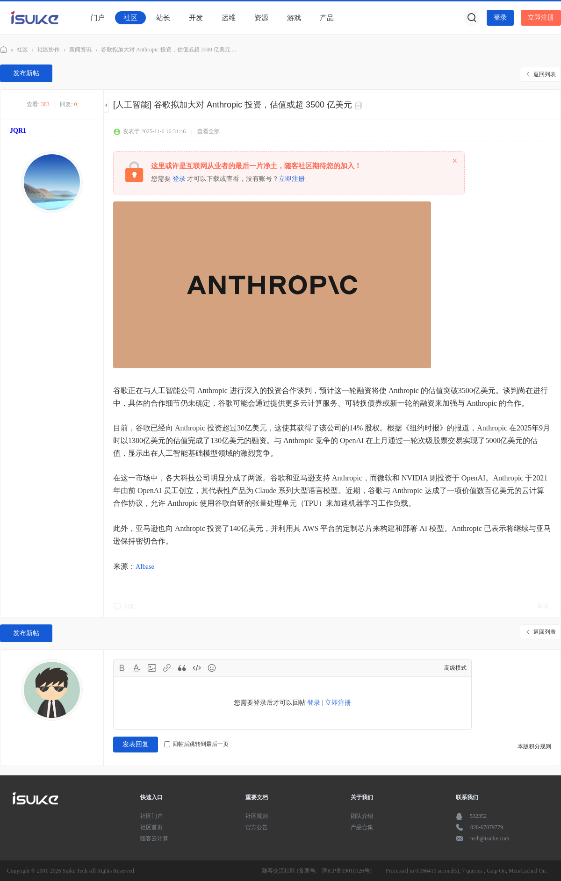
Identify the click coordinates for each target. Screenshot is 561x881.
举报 (542, 606)
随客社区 (3, 48)
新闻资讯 (80, 49)
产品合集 (362, 827)
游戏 (294, 17)
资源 (261, 17)
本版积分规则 (534, 746)
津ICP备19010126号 (346, 870)
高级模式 (455, 668)
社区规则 (256, 816)
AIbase (145, 566)
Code (196, 667)
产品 (327, 17)
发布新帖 (26, 73)
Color (137, 667)
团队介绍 (362, 816)
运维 (229, 17)
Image (152, 667)
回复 (129, 606)
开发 (196, 17)
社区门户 (151, 816)
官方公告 (256, 827)
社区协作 (48, 49)
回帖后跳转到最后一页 (196, 744)
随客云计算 (154, 838)
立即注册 (541, 17)
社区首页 (151, 827)
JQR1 (18, 130)
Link (167, 667)
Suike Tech (75, 870)
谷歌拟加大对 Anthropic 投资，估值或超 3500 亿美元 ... (168, 49)
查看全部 (208, 131)
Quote (181, 667)
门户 (98, 17)
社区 (130, 17)
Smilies (211, 667)
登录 (500, 17)
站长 (163, 17)
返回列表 (544, 74)
